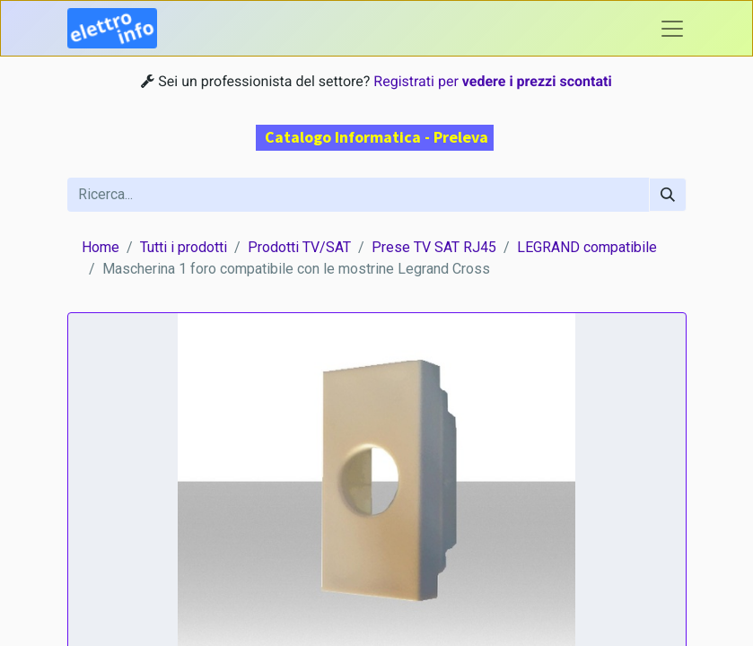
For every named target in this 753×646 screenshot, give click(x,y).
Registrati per (492, 81)
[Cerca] (668, 195)
